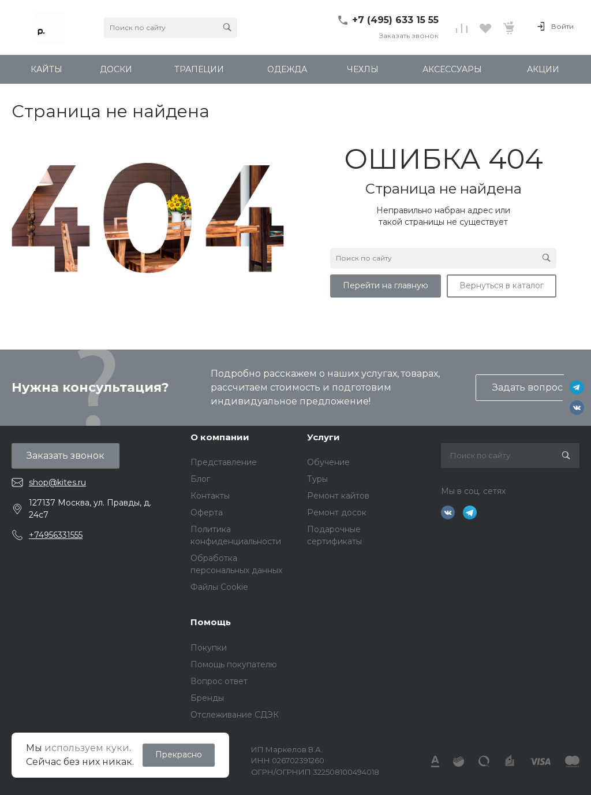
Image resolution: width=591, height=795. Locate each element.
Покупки (208, 647)
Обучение (328, 462)
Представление (223, 462)
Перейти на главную (385, 285)
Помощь (210, 621)
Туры (317, 479)
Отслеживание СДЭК (234, 714)
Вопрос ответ (219, 681)
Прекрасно (178, 754)
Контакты (210, 496)
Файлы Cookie (219, 587)
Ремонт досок (336, 512)
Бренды (207, 698)
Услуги (323, 437)
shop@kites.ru (57, 482)
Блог (200, 479)
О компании (219, 437)
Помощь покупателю (233, 664)
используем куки (86, 747)
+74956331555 (56, 535)
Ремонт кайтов (338, 496)
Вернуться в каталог (501, 285)
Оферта (206, 512)
